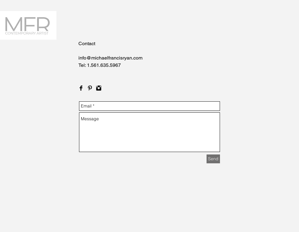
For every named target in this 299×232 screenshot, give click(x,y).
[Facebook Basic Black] (81, 88)
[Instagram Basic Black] (98, 88)
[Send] (213, 158)
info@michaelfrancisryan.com (110, 58)
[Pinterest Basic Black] (89, 88)
